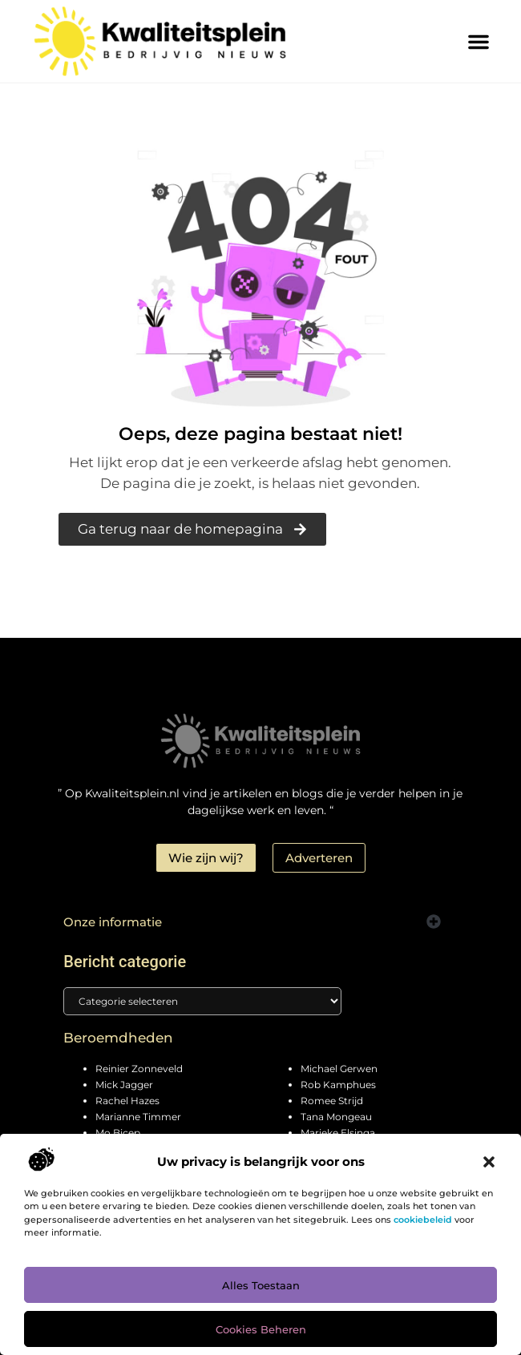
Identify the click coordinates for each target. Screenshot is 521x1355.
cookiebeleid (423, 1219)
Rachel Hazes (127, 1101)
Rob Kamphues (338, 1085)
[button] (489, 1162)
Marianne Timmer (138, 1117)
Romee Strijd (332, 1101)
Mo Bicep (117, 1133)
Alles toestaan (261, 1285)
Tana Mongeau (336, 1117)
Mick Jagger (124, 1085)
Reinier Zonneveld (139, 1069)
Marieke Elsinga (338, 1133)
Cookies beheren (261, 1329)
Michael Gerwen (339, 1069)
